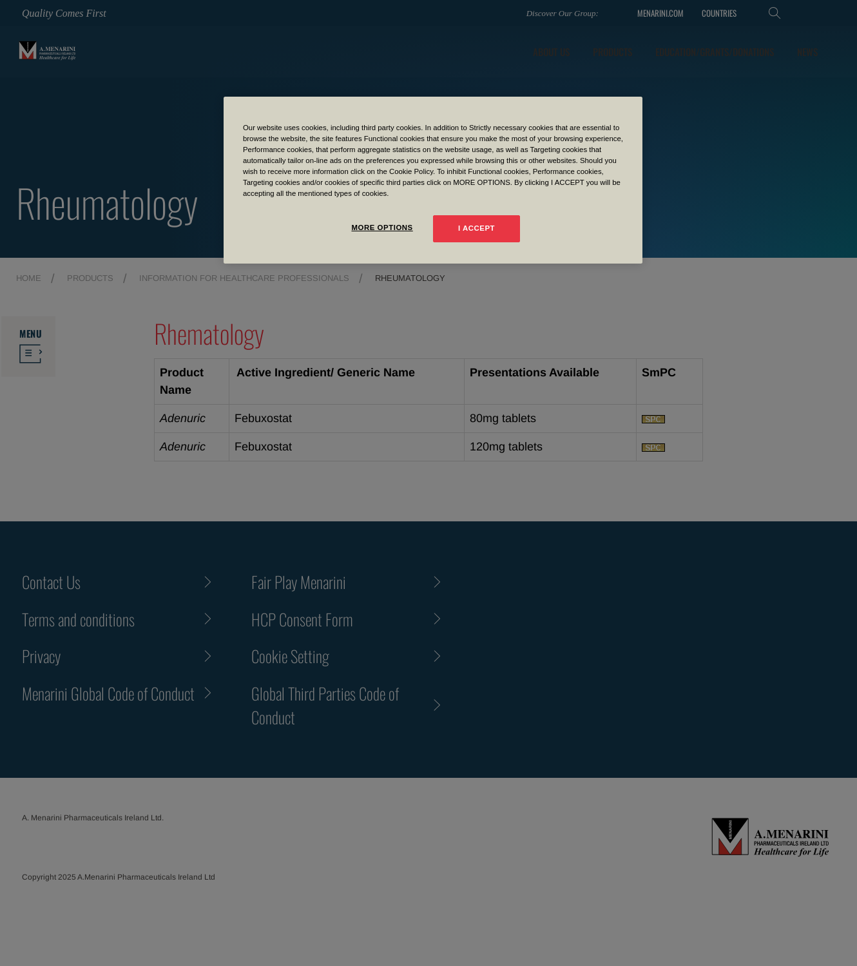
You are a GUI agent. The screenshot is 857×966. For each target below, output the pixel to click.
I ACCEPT (476, 228)
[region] (433, 180)
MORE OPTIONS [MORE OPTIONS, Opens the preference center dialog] (381, 227)
